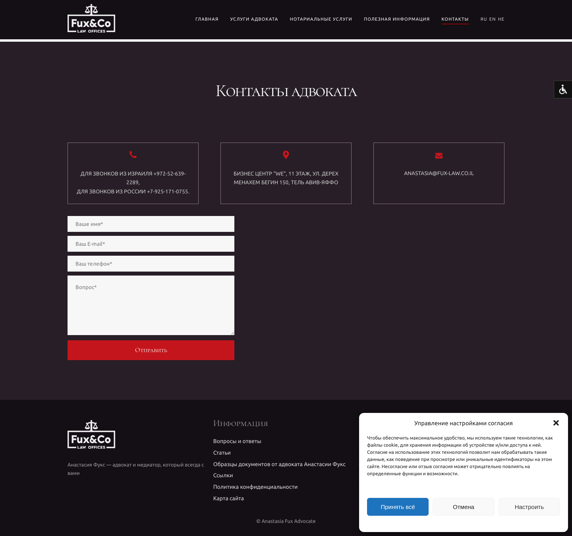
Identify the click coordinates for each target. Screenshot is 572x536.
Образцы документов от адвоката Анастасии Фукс (279, 464)
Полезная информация (397, 19)
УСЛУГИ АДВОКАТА (254, 19)
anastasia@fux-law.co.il (438, 173)
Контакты (455, 19)
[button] (556, 423)
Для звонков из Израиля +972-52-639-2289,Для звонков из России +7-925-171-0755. (133, 182)
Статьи (222, 452)
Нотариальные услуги (321, 19)
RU (484, 19)
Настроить (529, 506)
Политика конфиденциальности (255, 487)
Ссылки (223, 475)
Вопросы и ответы (237, 441)
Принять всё (398, 506)
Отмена (463, 506)
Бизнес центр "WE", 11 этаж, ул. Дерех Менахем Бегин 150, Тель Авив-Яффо (286, 178)
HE (501, 19)
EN (492, 19)
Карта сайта (228, 498)
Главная (206, 19)
